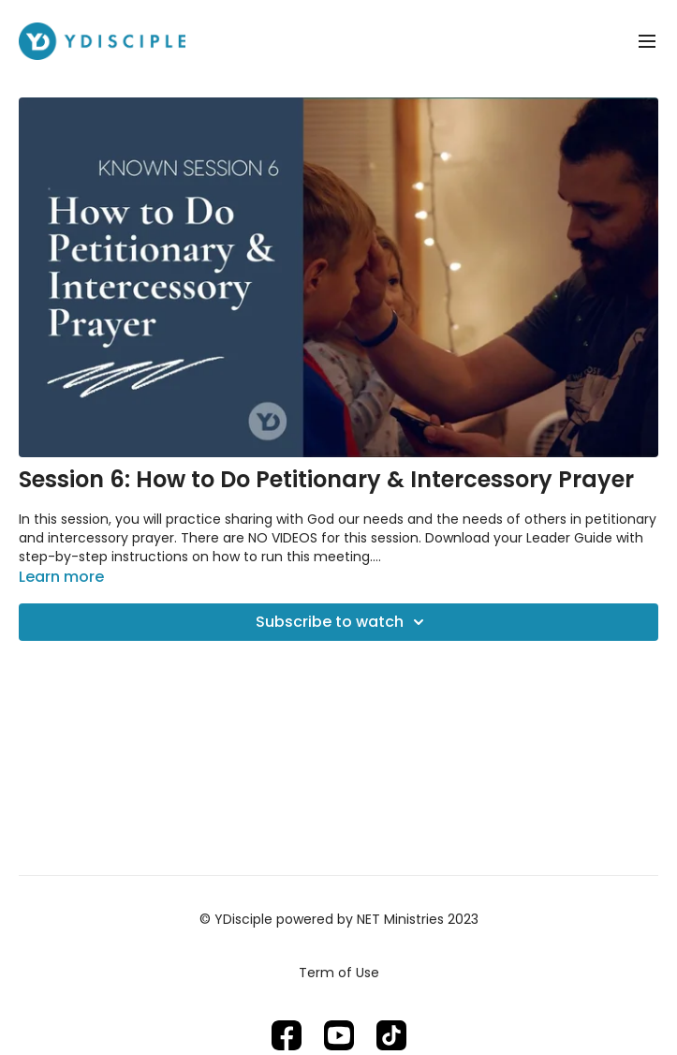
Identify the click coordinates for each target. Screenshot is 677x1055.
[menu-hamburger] (647, 41)
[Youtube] (339, 1035)
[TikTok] (391, 1035)
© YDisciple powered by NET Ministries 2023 (338, 919)
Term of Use (339, 972)
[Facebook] (287, 1035)
